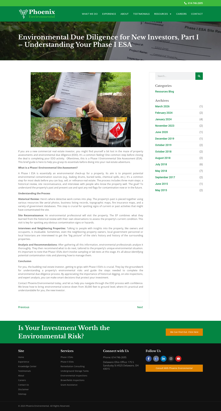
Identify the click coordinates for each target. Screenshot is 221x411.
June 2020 (161, 131)
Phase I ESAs (67, 357)
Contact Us (23, 384)
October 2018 (163, 151)
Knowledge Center (27, 366)
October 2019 (163, 144)
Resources (163, 14)
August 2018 (163, 157)
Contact (197, 14)
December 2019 (164, 138)
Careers (181, 14)
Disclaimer (23, 389)
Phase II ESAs (67, 361)
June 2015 (161, 183)
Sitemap (22, 394)
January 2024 (163, 119)
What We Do (90, 14)
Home (21, 357)
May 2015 (161, 190)
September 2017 (165, 177)
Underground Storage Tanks (75, 371)
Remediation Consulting (73, 366)
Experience (109, 14)
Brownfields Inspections (72, 380)
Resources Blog (164, 91)
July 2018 (161, 164)
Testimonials (141, 14)
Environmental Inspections (74, 375)
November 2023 (164, 125)
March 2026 (162, 106)
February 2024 (163, 112)
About (124, 14)
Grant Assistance (69, 384)
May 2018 (161, 170)
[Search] (199, 76)
